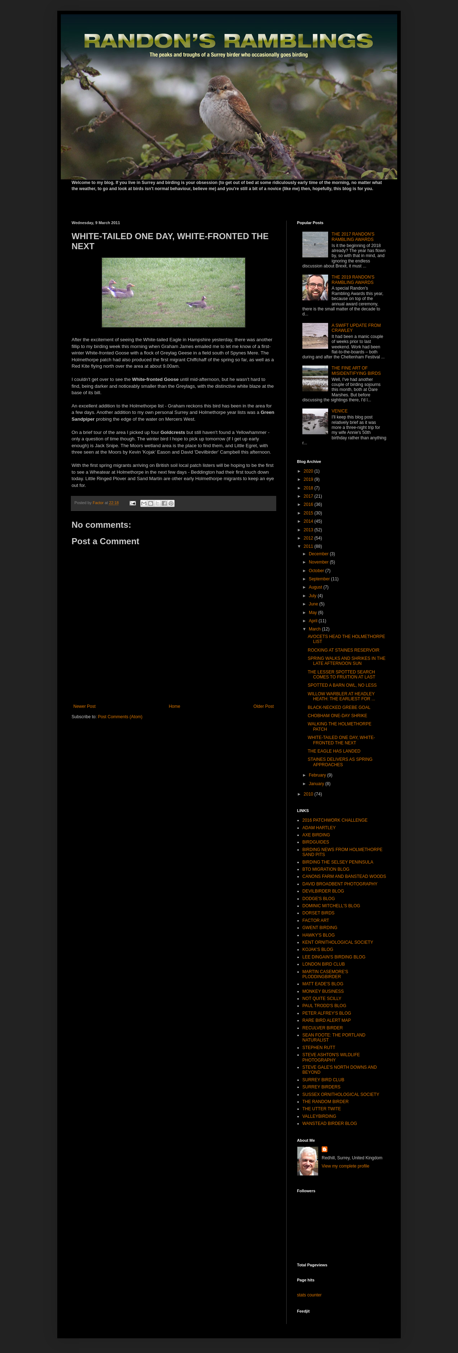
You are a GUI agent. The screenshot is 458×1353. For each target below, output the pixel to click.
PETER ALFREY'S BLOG (326, 1013)
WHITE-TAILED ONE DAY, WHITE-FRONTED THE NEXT (341, 740)
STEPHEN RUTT (318, 1047)
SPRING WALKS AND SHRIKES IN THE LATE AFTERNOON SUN (346, 661)
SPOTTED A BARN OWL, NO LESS (342, 685)
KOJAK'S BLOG (317, 949)
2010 (309, 794)
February (318, 775)
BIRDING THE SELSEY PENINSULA (337, 862)
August (316, 587)
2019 (309, 479)
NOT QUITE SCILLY (321, 998)
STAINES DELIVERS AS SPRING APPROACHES (340, 762)
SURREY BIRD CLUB (323, 1079)
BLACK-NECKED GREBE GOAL (339, 707)
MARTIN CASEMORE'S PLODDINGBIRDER (325, 974)
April (313, 620)
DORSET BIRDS (318, 912)
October (317, 570)
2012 (309, 538)
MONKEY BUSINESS (323, 991)
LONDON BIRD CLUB (323, 964)
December (319, 553)
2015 (309, 513)
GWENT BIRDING (319, 927)
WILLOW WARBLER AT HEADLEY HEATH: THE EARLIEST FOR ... (341, 696)
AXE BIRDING (316, 834)
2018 (309, 488)
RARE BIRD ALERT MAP (326, 1020)
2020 (309, 471)
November (319, 562)
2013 (309, 529)
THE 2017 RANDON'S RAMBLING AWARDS (353, 237)
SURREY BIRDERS (321, 1086)
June (314, 604)
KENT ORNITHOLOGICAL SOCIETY (337, 942)
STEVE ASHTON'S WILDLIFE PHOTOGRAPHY (331, 1057)
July (313, 595)
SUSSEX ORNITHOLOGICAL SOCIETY (340, 1094)
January (317, 783)
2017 (309, 496)
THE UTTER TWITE (321, 1108)
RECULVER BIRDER (322, 1027)
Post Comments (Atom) (120, 716)
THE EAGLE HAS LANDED (334, 751)
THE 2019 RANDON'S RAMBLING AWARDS (353, 280)
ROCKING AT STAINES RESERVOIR (344, 650)
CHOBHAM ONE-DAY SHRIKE (337, 715)
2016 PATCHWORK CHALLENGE (334, 820)
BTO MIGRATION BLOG (326, 869)
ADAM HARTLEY (319, 827)
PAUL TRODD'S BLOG (324, 1005)
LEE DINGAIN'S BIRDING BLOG (333, 957)
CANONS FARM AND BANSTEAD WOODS (344, 876)
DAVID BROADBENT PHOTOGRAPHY (339, 883)
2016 (309, 504)
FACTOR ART (315, 920)
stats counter (309, 1295)
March (315, 629)
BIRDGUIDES (315, 842)
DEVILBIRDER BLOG (323, 891)
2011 (309, 546)
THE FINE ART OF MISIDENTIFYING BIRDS (356, 371)
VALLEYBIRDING (319, 1116)
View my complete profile (345, 1166)
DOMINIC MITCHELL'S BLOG (331, 905)
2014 (309, 521)
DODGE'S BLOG (318, 898)
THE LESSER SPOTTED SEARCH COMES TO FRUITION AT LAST (341, 675)
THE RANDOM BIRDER (325, 1101)
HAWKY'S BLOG (318, 935)
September (320, 578)
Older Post (263, 706)
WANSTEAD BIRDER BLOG (329, 1123)
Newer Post (84, 706)
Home (174, 706)
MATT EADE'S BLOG (323, 983)
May (313, 612)
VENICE (340, 411)
